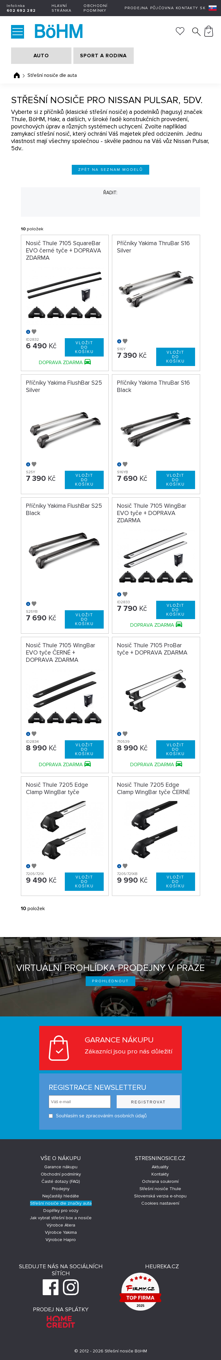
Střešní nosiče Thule (160, 1188)
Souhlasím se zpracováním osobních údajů (90, 1116)
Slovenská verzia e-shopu (160, 1196)
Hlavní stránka (62, 8)
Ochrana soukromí (160, 1181)
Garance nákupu (60, 1167)
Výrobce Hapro (61, 1239)
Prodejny (61, 1188)
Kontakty (187, 8)
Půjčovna (162, 8)
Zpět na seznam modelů (110, 169)
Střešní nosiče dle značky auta (61, 1203)
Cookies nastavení (160, 1203)
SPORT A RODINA (103, 56)
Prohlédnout (110, 981)
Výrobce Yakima (61, 1232)
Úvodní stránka (17, 75)
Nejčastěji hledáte (60, 1196)
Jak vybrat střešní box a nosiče (61, 1217)
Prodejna (136, 8)
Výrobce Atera (60, 1225)
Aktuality (160, 1167)
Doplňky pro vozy (60, 1210)
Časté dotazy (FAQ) (60, 1181)
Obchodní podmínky (95, 8)
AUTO (41, 56)
